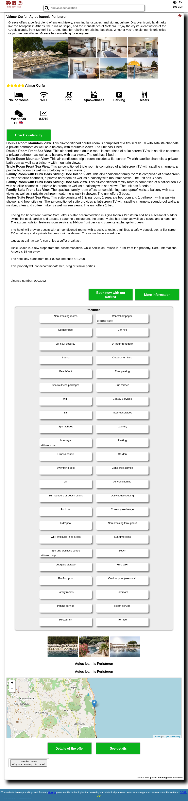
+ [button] (12, 683)
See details (118, 748)
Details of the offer (69, 748)
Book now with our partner (110, 294)
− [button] (12, 689)
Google (52, 792)
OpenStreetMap (173, 736)
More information (157, 294)
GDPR (183, 792)
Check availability (28, 135)
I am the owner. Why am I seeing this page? (28, 763)
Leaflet (157, 736)
